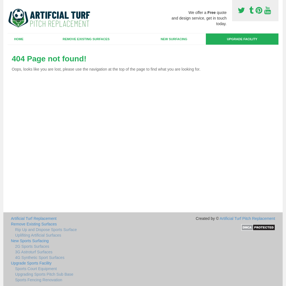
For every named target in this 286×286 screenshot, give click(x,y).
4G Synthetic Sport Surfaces (40, 257)
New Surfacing (174, 39)
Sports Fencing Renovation (38, 280)
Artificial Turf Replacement (33, 218)
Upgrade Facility (242, 39)
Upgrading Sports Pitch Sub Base (44, 274)
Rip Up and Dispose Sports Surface (46, 229)
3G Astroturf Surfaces (34, 252)
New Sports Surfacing (30, 241)
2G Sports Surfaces (32, 246)
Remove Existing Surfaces (86, 39)
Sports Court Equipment (36, 268)
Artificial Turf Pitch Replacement (247, 218)
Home (18, 39)
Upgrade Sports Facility (31, 263)
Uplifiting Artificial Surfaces (38, 235)
